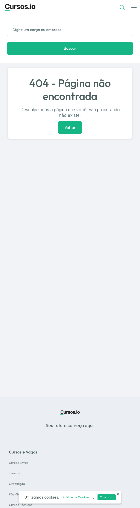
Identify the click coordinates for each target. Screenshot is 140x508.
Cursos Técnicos (20, 505)
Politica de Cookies (76, 497)
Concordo (106, 497)
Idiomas (14, 473)
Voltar (70, 127)
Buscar (70, 48)
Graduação (17, 484)
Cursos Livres (18, 463)
